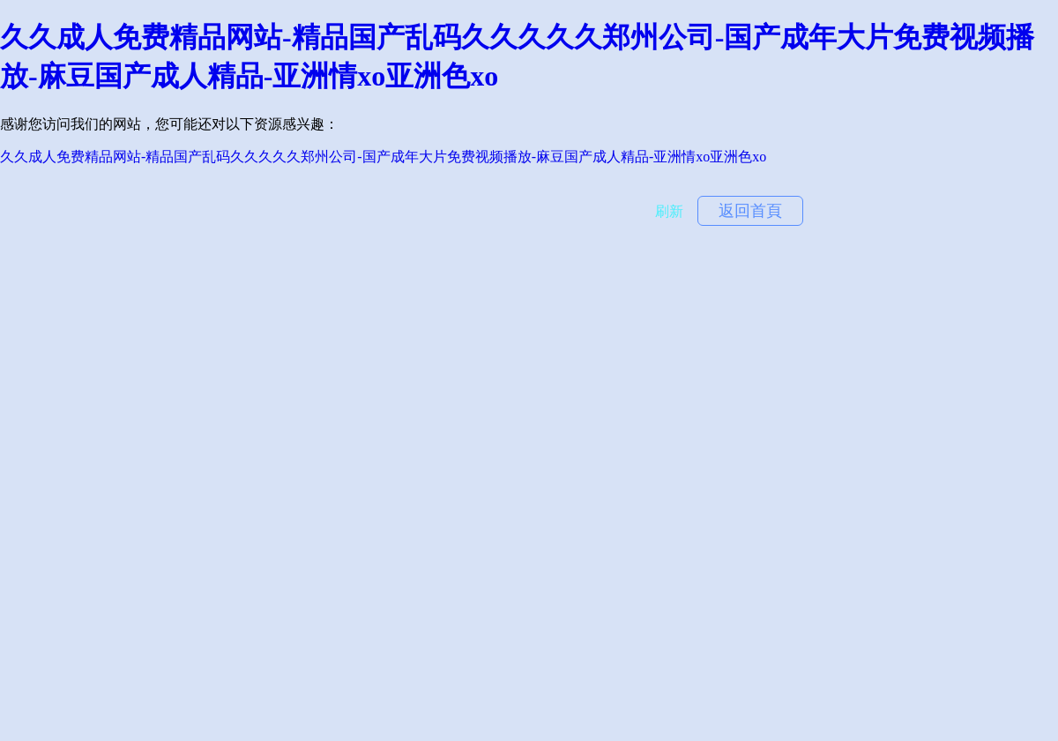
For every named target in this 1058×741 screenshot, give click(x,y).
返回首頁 (750, 211)
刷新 (669, 211)
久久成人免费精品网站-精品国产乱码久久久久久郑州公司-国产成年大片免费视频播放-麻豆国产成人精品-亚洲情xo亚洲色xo (383, 156)
